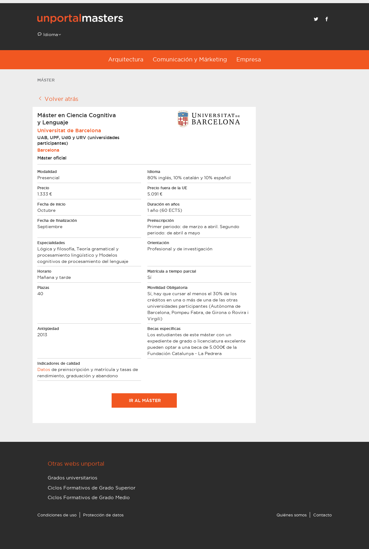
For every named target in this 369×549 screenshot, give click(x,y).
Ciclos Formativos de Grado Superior (91, 487)
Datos (43, 369)
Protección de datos (103, 515)
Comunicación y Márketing (190, 59)
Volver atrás (57, 99)
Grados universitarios (72, 477)
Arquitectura (125, 59)
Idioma (50, 34)
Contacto (322, 515)
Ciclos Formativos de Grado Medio (89, 497)
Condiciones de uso (56, 515)
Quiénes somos (292, 515)
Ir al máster (144, 400)
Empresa (248, 59)
